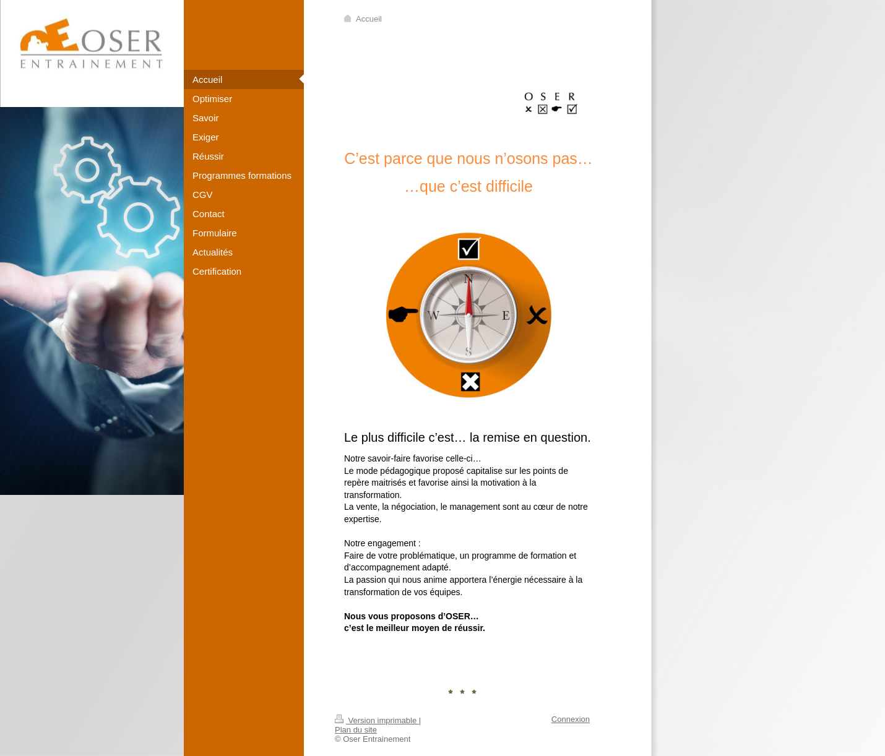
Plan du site (356, 729)
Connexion (570, 719)
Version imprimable (377, 720)
